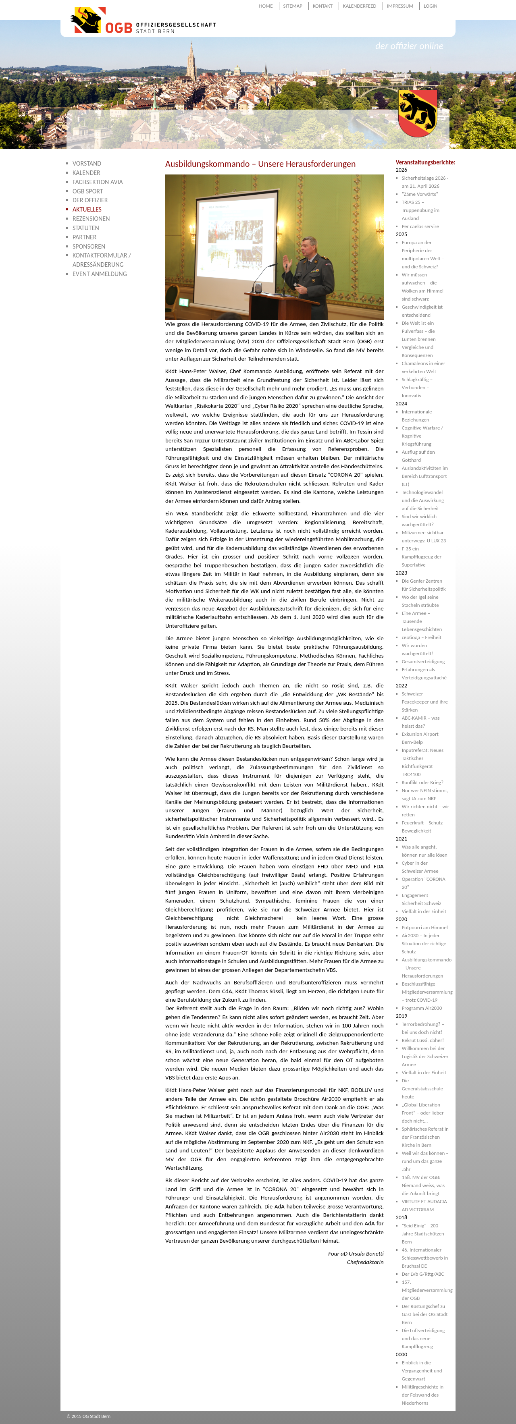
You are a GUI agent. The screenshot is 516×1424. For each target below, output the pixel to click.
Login (430, 6)
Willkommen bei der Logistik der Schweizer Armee (425, 1056)
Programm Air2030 (422, 1008)
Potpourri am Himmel (425, 927)
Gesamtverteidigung (423, 661)
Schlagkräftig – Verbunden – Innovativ (417, 387)
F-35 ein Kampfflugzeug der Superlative (421, 557)
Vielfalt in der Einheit (424, 911)
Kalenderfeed (360, 6)
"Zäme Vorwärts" (420, 194)
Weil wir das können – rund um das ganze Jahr (425, 1161)
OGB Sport (88, 191)
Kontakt (323, 6)
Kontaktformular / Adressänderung (102, 259)
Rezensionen (91, 218)
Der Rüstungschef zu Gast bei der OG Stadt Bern (425, 1314)
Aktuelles (87, 209)
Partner (85, 237)
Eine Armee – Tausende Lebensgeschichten (422, 621)
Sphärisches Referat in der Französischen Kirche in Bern (425, 1137)
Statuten (86, 228)
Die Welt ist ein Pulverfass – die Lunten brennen (419, 331)
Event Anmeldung (100, 274)
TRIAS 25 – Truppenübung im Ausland (421, 210)
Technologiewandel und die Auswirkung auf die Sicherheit (423, 500)
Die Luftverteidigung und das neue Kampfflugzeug (423, 1338)
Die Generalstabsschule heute (422, 1088)
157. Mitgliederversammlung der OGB (427, 1290)
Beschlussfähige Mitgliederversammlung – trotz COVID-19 (427, 992)
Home (266, 6)
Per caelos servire (420, 226)
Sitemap (292, 6)
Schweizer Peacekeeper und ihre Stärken (425, 702)
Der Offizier (90, 200)
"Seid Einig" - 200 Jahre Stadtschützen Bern (423, 1234)
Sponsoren (89, 246)
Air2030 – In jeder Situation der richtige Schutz (424, 943)
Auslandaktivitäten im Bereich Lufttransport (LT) (425, 476)
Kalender (86, 172)
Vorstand (87, 163)
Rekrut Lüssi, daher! (423, 1040)
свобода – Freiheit (421, 637)
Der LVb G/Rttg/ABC (423, 1274)
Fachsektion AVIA (98, 182)
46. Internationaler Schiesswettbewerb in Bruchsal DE (425, 1258)
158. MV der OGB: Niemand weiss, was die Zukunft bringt (423, 1185)
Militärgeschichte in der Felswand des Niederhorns (422, 1395)
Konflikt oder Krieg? (422, 782)
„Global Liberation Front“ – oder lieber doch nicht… (423, 1113)
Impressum (400, 6)
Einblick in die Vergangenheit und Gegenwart (422, 1371)
